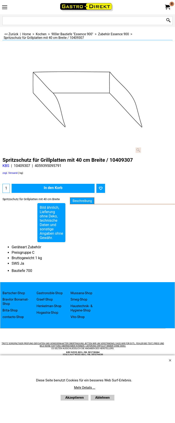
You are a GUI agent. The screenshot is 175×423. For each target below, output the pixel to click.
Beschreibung (82, 201)
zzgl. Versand (10, 173)
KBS (6, 166)
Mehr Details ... (84, 387)
